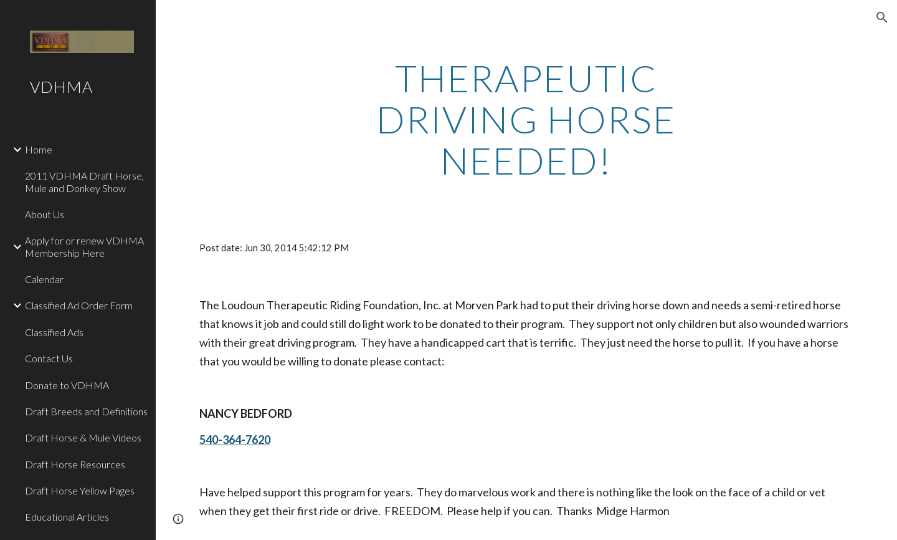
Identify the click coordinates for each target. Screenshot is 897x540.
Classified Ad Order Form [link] (79, 305)
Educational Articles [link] (67, 517)
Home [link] (38, 149)
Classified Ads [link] (54, 332)
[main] (526, 119)
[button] (882, 17)
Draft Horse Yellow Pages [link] (80, 490)
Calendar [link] (44, 279)
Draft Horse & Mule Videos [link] (83, 437)
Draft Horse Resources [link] (75, 464)
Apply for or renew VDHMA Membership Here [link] (84, 246)
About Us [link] (44, 214)
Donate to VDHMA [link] (67, 385)
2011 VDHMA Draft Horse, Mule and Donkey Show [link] (84, 181)
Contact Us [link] (49, 358)
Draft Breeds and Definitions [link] (86, 411)
